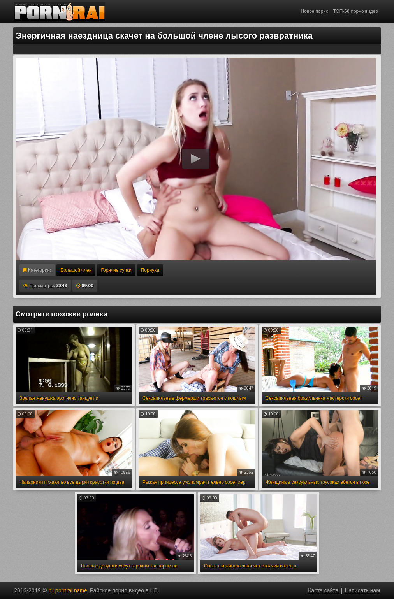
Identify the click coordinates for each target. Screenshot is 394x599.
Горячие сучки (116, 270)
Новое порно (315, 11)
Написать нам (362, 590)
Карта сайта (323, 590)
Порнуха (150, 270)
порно (119, 590)
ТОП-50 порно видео (355, 11)
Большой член (75, 270)
